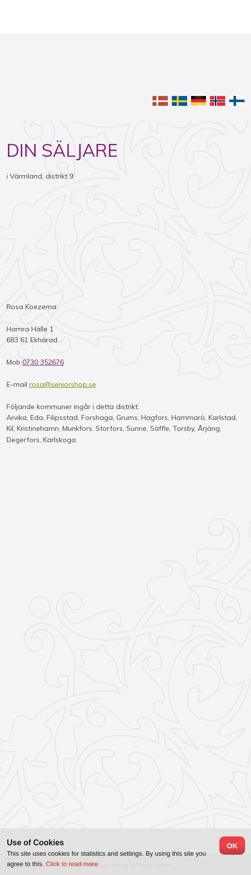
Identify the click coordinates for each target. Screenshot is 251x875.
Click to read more (72, 864)
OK (232, 845)
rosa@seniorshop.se (62, 384)
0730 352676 (43, 362)
